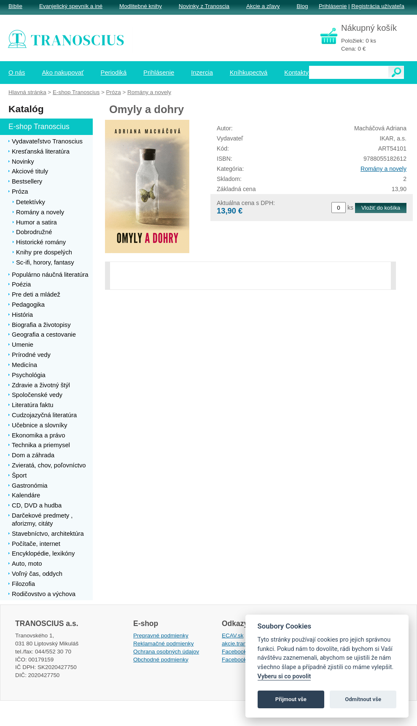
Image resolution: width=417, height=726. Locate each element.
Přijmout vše (291, 699)
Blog (302, 6)
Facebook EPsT (242, 659)
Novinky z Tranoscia (204, 6)
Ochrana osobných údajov (166, 651)
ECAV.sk (233, 635)
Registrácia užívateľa (377, 6)
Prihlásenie (333, 6)
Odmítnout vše (363, 699)
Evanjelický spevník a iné (70, 6)
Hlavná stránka (27, 92)
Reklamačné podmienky (163, 643)
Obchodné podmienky (160, 659)
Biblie (15, 6)
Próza (113, 92)
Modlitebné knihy (140, 6)
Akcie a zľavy (263, 6)
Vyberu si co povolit (284, 676)
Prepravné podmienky (160, 635)
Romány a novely (383, 168)
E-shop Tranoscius (76, 92)
